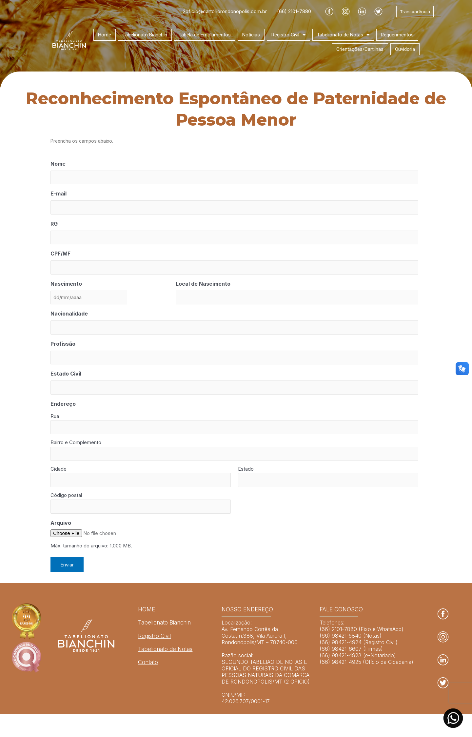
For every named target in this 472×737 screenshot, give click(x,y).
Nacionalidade (69, 313)
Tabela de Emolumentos (205, 35)
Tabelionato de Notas (343, 35)
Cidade (58, 469)
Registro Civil (288, 35)
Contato (148, 662)
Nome (58, 163)
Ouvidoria (405, 49)
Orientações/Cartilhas (360, 49)
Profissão (62, 343)
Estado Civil (65, 373)
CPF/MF (60, 253)
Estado (246, 469)
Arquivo (60, 523)
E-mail (58, 193)
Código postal (66, 495)
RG (54, 223)
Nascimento (66, 283)
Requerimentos (397, 35)
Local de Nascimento (203, 283)
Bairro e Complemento (75, 442)
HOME (146, 609)
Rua (54, 416)
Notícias (251, 35)
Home (104, 35)
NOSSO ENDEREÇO (247, 609)
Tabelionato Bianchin (145, 35)
